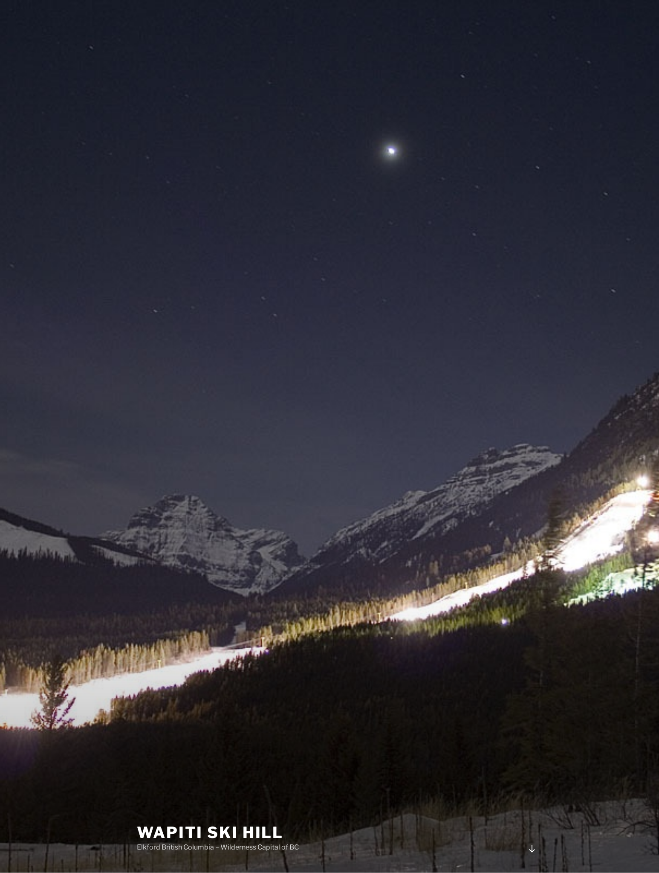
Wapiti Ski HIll (210, 832)
